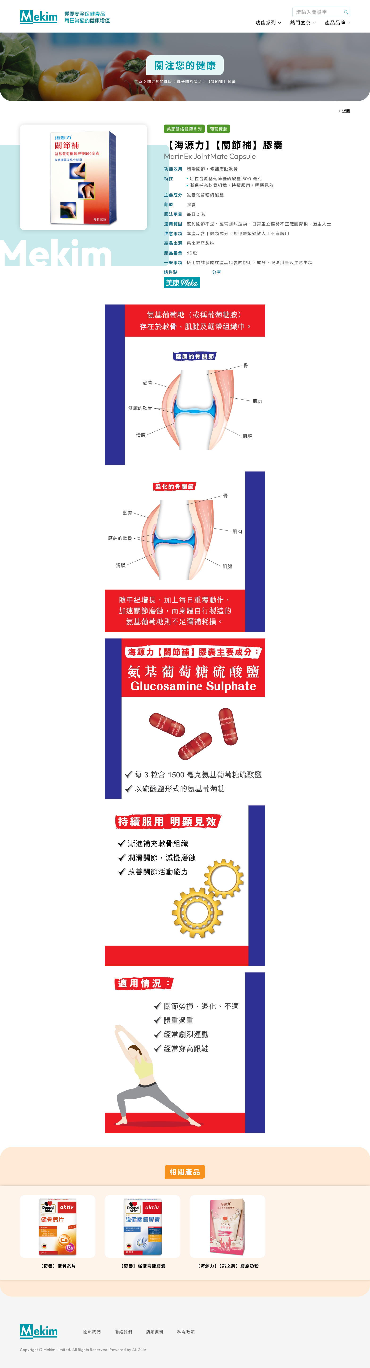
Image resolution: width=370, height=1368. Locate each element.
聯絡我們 (123, 1331)
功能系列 (266, 22)
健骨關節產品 (189, 81)
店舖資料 (155, 1331)
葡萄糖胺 (219, 128)
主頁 (138, 81)
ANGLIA (139, 1349)
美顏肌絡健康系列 (184, 128)
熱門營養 (300, 22)
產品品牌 (335, 22)
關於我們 (92, 1331)
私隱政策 (186, 1331)
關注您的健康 (159, 81)
